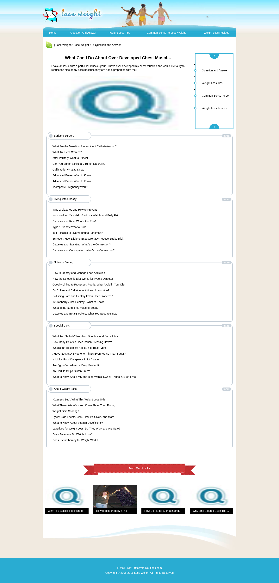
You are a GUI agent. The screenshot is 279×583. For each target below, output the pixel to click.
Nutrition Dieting (63, 262)
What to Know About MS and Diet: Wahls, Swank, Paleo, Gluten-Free (94, 376)
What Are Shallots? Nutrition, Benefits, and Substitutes (85, 336)
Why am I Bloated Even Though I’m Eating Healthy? (224, 510)
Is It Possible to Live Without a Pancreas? (77, 232)
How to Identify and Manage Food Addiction (79, 272)
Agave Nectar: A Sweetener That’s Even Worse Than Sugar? (89, 353)
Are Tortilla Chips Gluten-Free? (71, 371)
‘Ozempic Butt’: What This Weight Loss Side (79, 399)
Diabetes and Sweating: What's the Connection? (82, 244)
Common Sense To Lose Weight (166, 32)
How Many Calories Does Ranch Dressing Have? (82, 342)
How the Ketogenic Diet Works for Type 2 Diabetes (83, 278)
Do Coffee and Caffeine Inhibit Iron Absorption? (81, 290)
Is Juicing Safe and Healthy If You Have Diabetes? (83, 296)
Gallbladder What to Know (68, 169)
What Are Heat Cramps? (67, 152)
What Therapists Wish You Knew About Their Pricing (84, 405)
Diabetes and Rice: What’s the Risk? (74, 221)
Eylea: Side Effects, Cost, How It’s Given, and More (83, 416)
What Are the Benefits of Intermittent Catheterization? (85, 146)
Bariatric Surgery (64, 135)
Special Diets (62, 325)
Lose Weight (63, 44)
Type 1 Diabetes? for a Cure (69, 227)
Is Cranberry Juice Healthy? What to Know (78, 302)
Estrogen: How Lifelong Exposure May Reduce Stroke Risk (88, 238)
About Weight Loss (65, 388)
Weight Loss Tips (119, 32)
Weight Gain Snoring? (66, 411)
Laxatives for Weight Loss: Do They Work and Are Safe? (86, 428)
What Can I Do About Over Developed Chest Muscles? (119, 57)
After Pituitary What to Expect (70, 157)
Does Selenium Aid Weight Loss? (73, 434)
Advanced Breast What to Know (72, 175)
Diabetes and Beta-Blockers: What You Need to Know (85, 313)
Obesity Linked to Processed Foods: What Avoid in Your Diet (89, 284)
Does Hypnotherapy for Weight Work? (75, 440)
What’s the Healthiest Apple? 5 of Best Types (80, 347)
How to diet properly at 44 (111, 510)
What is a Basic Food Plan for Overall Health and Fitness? (83, 510)
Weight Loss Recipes (216, 32)
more (226, 135)
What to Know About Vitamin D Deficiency (78, 422)
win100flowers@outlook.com (144, 567)
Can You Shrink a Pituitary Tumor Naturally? (79, 163)
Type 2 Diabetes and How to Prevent (75, 209)
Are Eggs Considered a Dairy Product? (76, 365)
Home (52, 32)
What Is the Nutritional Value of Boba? (75, 307)
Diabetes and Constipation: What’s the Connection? (84, 250)
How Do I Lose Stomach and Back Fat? (168, 510)
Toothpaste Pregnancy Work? (70, 187)
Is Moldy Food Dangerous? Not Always (76, 359)
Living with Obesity (65, 199)
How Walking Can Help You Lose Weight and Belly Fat (85, 215)
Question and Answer (83, 32)
